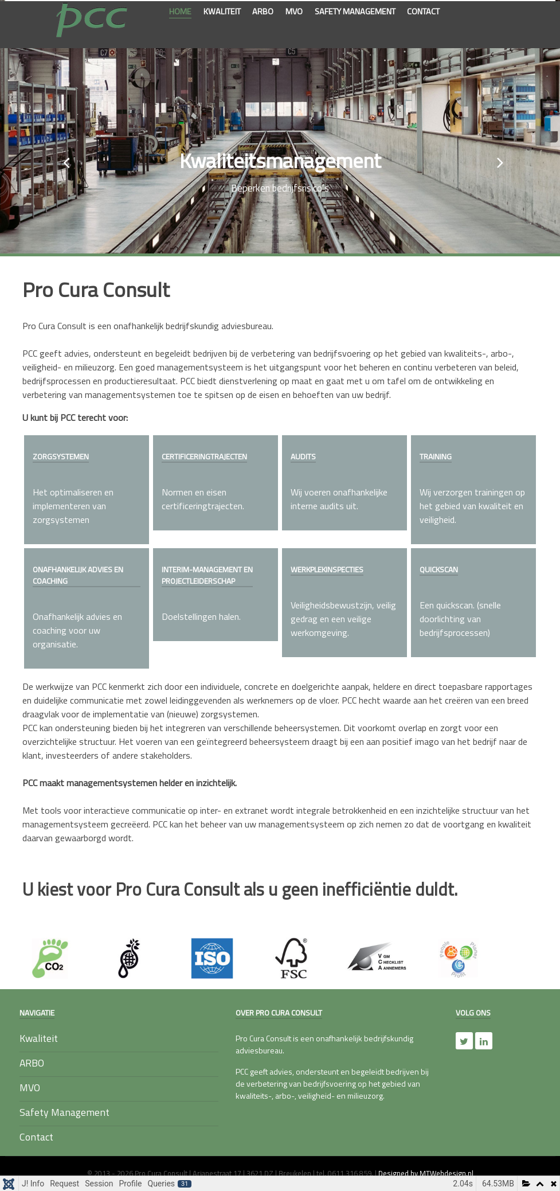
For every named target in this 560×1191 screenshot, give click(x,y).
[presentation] (63, 157)
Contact (36, 1137)
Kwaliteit (38, 1038)
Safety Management (64, 1112)
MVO (29, 1087)
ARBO (31, 1063)
